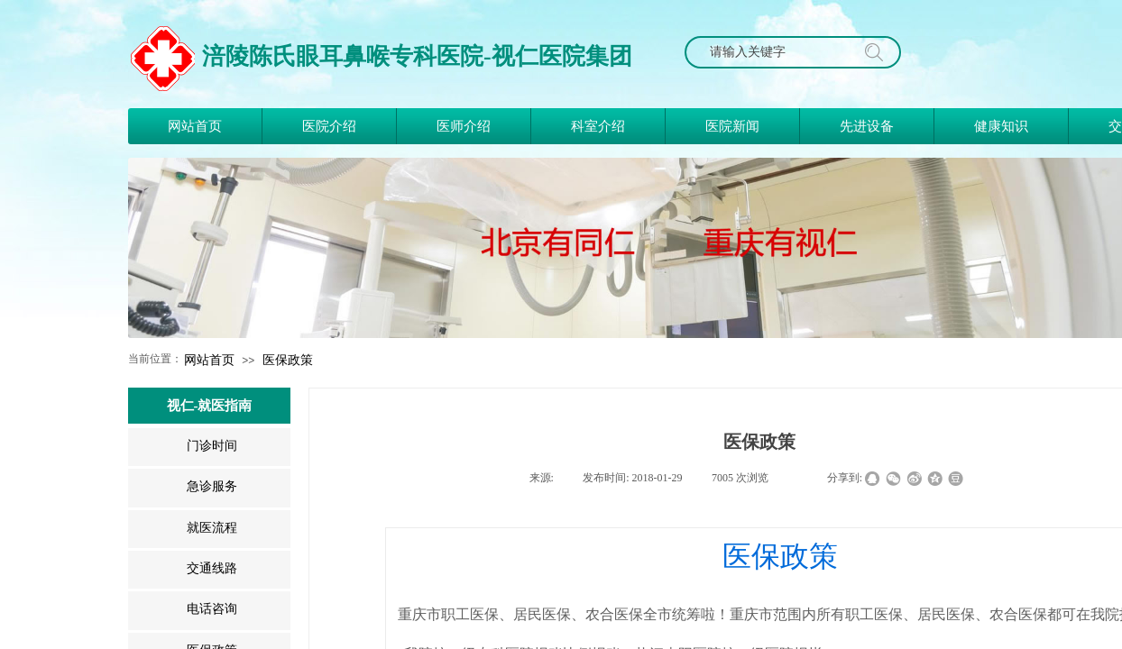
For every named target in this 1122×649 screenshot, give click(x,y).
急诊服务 (212, 486)
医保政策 (287, 359)
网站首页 (209, 359)
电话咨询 (212, 609)
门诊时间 (212, 445)
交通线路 (212, 568)
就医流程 (212, 528)
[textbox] (776, 52)
